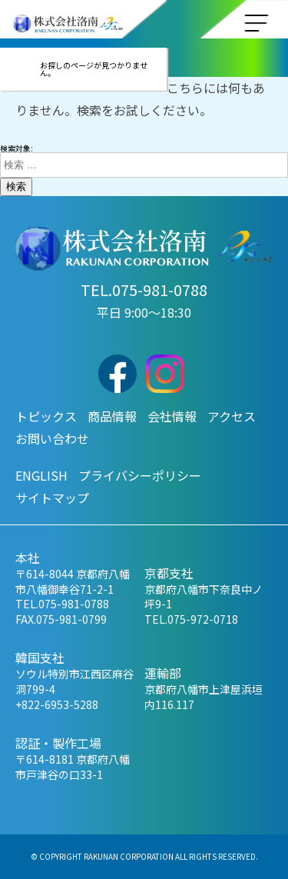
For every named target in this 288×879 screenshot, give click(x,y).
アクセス (231, 416)
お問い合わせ (52, 438)
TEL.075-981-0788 (144, 289)
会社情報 (172, 416)
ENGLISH (41, 475)
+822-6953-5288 (56, 704)
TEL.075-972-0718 (191, 619)
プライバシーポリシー (139, 475)
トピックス (46, 416)
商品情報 (112, 416)
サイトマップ (52, 497)
